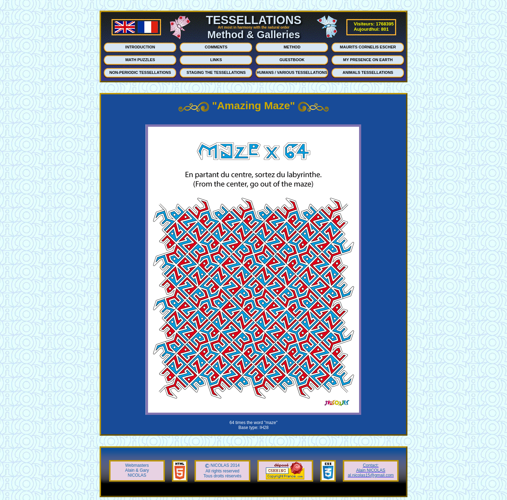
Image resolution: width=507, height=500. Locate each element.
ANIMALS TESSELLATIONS (367, 72)
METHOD (292, 47)
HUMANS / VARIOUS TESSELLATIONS (292, 72)
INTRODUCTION (140, 47)
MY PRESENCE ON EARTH (368, 60)
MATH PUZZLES (140, 60)
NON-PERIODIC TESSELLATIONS (140, 72)
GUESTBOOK (292, 60)
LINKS (216, 60)
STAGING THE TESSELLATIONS (216, 72)
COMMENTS (216, 47)
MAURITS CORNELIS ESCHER (368, 47)
